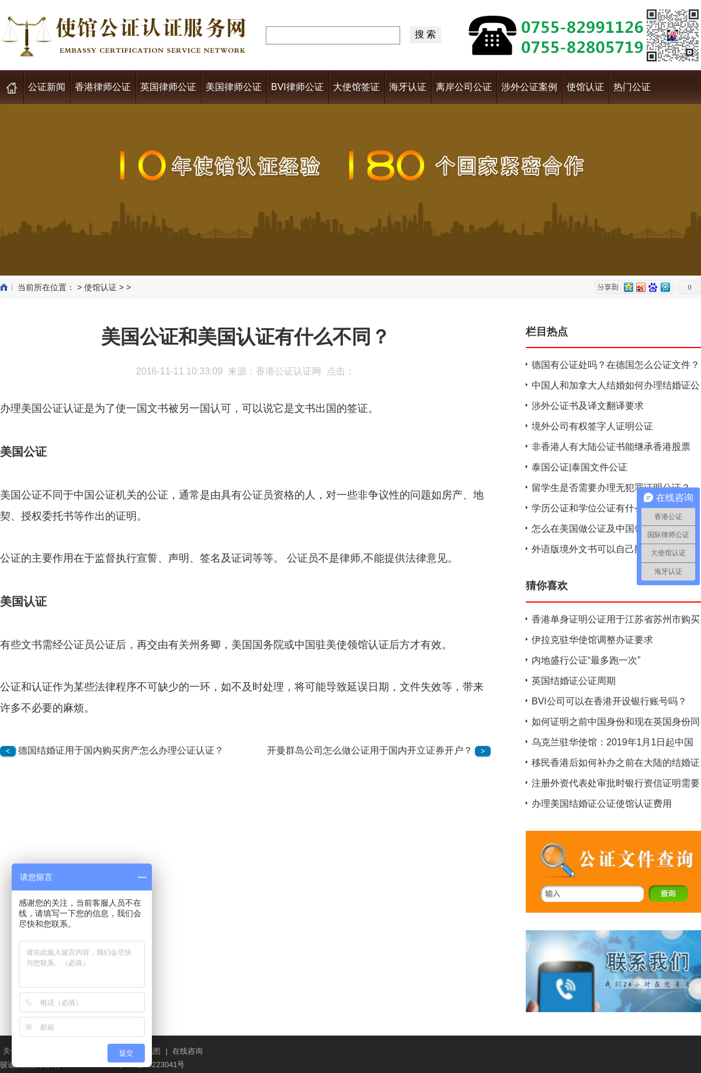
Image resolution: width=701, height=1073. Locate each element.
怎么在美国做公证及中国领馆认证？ (606, 529)
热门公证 (632, 87)
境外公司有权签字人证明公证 (592, 426)
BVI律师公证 (297, 87)
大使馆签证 (356, 87)
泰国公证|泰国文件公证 (579, 467)
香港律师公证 (103, 87)
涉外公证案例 (529, 87)
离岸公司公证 (464, 87)
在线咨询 (187, 1051)
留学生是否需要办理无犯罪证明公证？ (611, 488)
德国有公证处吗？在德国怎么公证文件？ (616, 365)
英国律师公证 (168, 87)
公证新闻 (46, 87)
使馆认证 (585, 87)
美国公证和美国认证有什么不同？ (245, 337)
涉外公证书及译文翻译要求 (588, 406)
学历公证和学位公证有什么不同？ (602, 508)
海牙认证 (407, 87)
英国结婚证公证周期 (574, 681)
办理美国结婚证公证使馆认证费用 (602, 804)
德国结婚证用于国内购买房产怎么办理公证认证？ (121, 750)
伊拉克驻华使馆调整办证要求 (592, 640)
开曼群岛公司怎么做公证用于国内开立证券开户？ (370, 750)
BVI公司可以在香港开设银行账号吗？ (609, 701)
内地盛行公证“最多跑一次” (586, 660)
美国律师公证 (234, 87)
